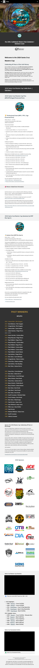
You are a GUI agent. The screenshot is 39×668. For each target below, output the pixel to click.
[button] (1, 1)
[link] (19, 586)
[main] (19, 42)
